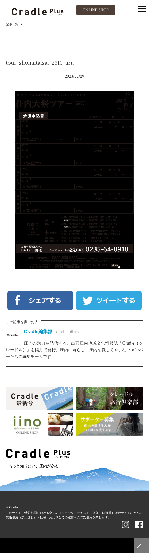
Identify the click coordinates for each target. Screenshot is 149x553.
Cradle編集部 (38, 331)
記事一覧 (12, 24)
